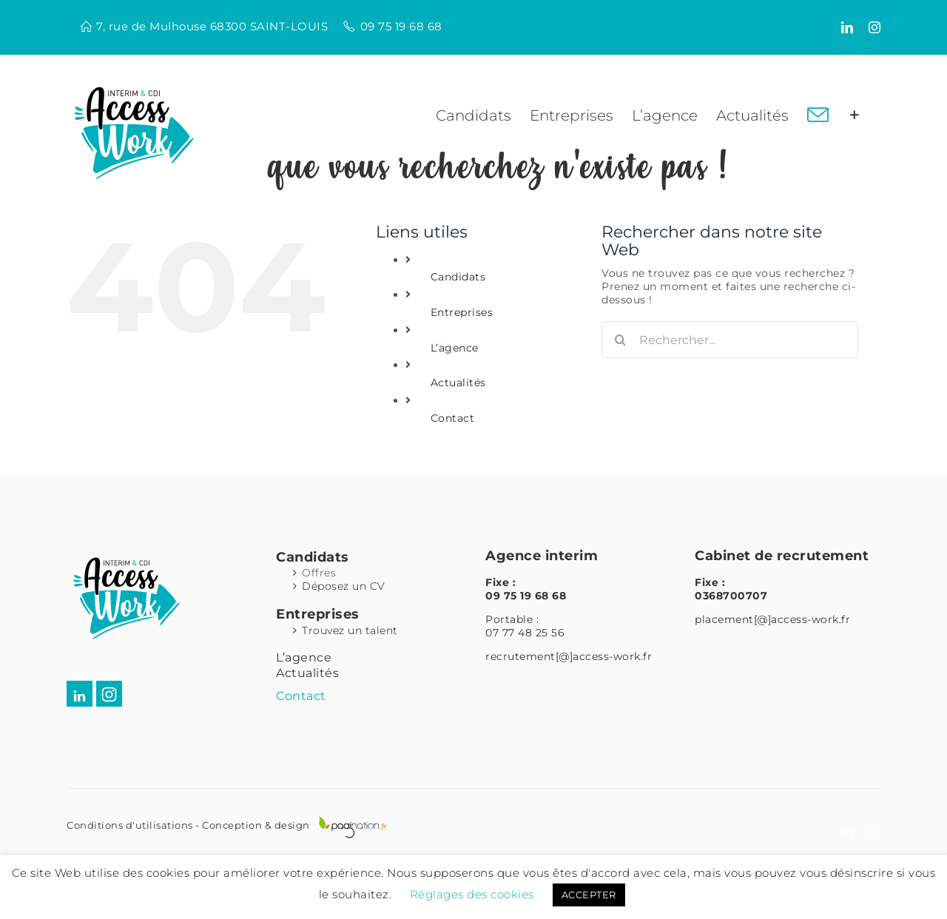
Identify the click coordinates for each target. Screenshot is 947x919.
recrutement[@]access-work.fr (568, 656)
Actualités (458, 382)
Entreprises (462, 312)
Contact (453, 418)
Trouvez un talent (350, 630)
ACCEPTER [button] (589, 895)
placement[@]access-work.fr (772, 619)
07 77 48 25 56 (525, 632)
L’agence (455, 347)
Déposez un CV (343, 586)
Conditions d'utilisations (130, 825)
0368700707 (731, 595)
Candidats (458, 276)
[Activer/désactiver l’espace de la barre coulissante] (854, 115)
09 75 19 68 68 (401, 26)
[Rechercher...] (729, 339)
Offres (319, 572)
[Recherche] (619, 339)
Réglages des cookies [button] (472, 894)
